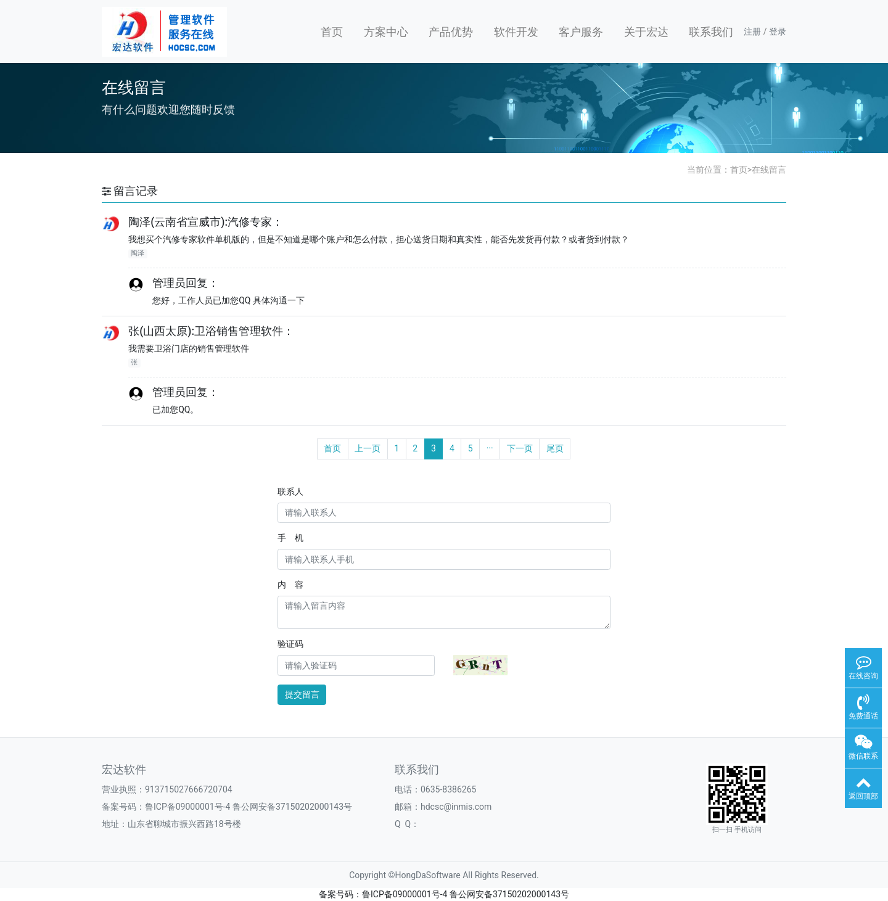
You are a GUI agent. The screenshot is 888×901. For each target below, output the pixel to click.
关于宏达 (646, 31)
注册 (752, 31)
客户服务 (581, 31)
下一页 (520, 448)
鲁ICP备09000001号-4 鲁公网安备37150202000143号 (248, 807)
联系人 (290, 491)
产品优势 (451, 31)
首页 (332, 31)
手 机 (290, 538)
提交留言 (302, 694)
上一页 (367, 448)
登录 (777, 31)
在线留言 (769, 170)
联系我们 (711, 31)
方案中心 (386, 31)
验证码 (290, 644)
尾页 (555, 448)
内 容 (290, 585)
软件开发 (516, 31)
